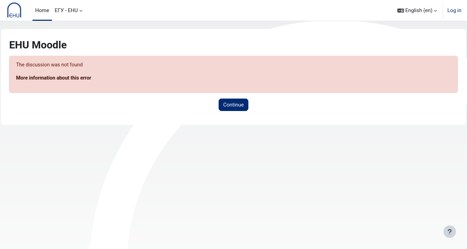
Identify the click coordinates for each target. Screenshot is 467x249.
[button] (417, 10)
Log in (454, 10)
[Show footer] (449, 231)
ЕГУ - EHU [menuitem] (66, 10)
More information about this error (70, 78)
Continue (233, 105)
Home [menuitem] (42, 10)
